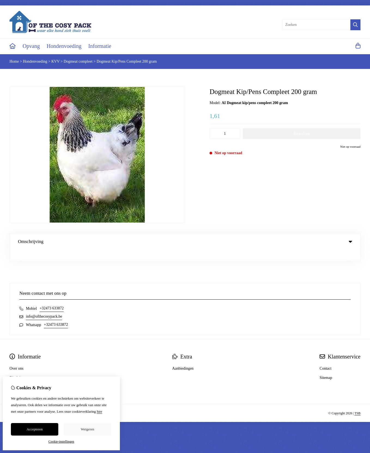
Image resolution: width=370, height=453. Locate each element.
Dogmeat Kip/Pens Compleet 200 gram (127, 61)
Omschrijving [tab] (185, 241)
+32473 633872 (51, 297)
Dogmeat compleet (77, 61)
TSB (357, 402)
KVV (55, 61)
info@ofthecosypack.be (44, 305)
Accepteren (34, 429)
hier (99, 411)
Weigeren (87, 429)
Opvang (31, 46)
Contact (326, 357)
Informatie (99, 46)
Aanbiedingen (183, 357)
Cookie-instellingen (61, 441)
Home (14, 61)
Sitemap (326, 366)
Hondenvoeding (64, 46)
